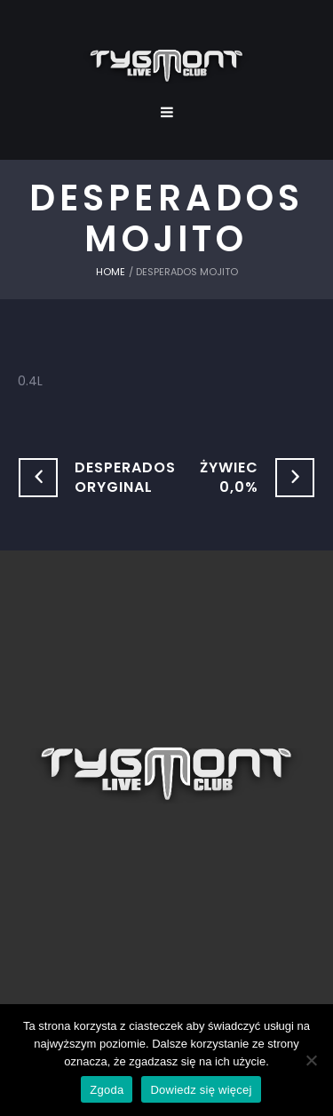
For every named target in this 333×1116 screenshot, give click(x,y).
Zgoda (106, 1089)
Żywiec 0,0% (229, 477)
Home (110, 272)
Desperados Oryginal (125, 477)
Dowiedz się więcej (200, 1089)
